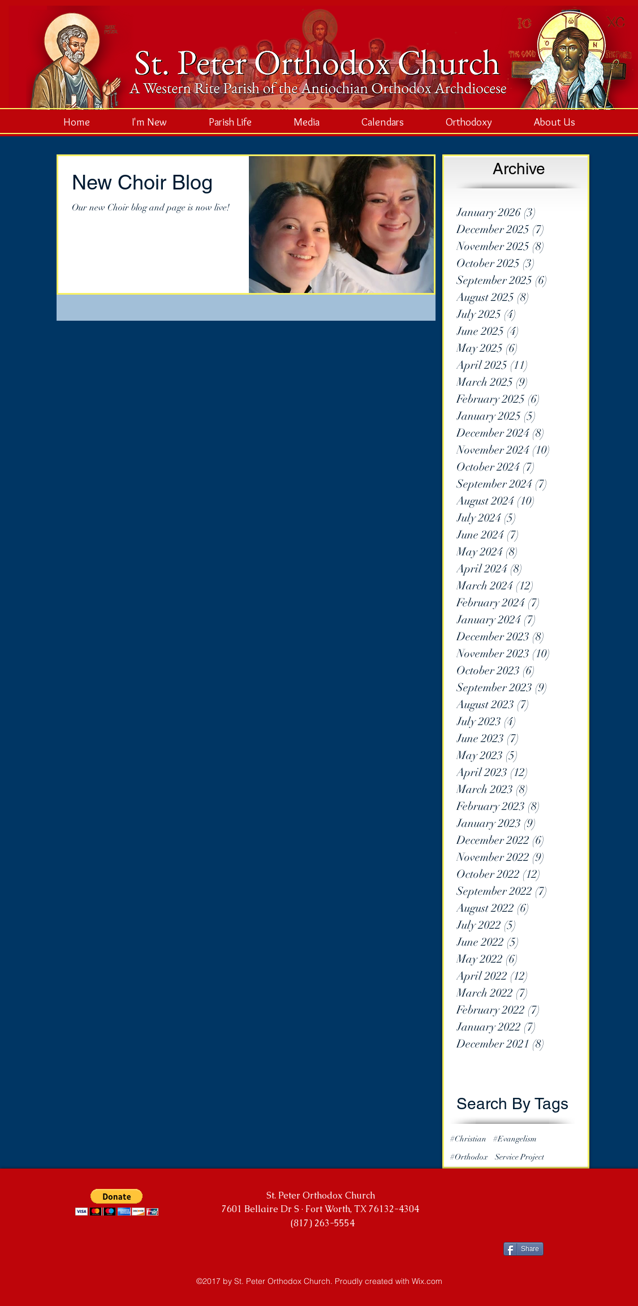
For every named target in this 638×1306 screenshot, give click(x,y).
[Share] (523, 1249)
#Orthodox (469, 1157)
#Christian (468, 1139)
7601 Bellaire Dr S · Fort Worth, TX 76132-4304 (320, 1209)
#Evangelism (515, 1139)
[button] (116, 1202)
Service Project (519, 1157)
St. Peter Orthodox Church (320, 1195)
